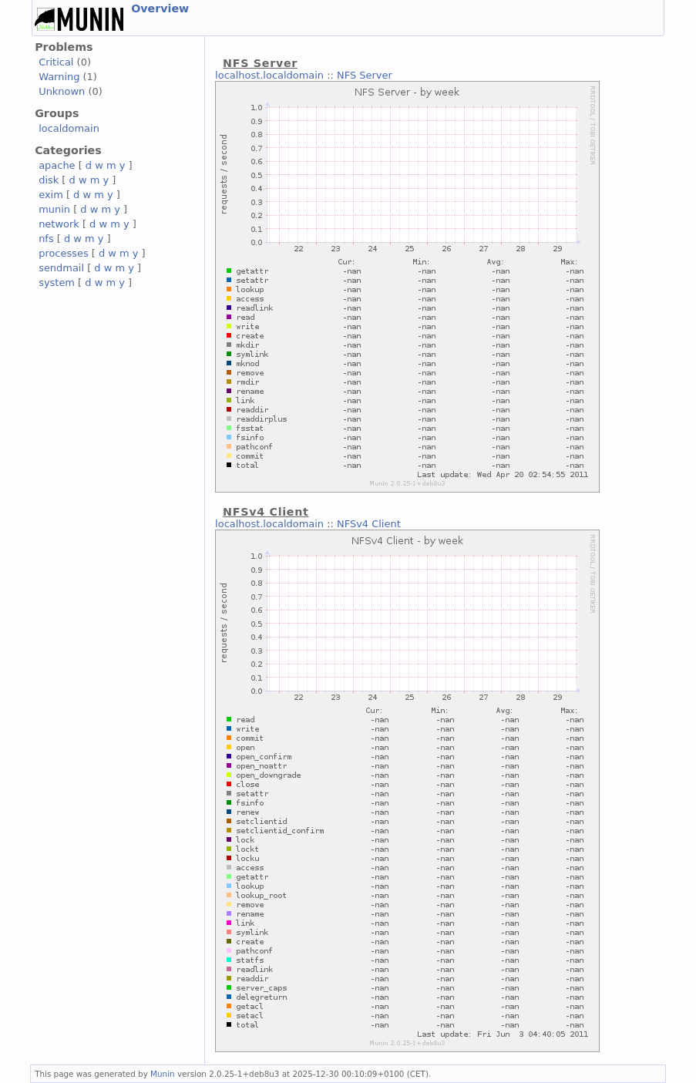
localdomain (69, 128)
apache (57, 165)
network (59, 224)
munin (54, 209)
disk (49, 180)
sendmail (61, 268)
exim (51, 194)
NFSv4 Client (369, 524)
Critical (56, 62)
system (57, 282)
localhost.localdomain (269, 75)
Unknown (62, 91)
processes (64, 253)
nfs (46, 238)
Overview (160, 8)
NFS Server (364, 75)
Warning (59, 76)
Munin (162, 1073)
